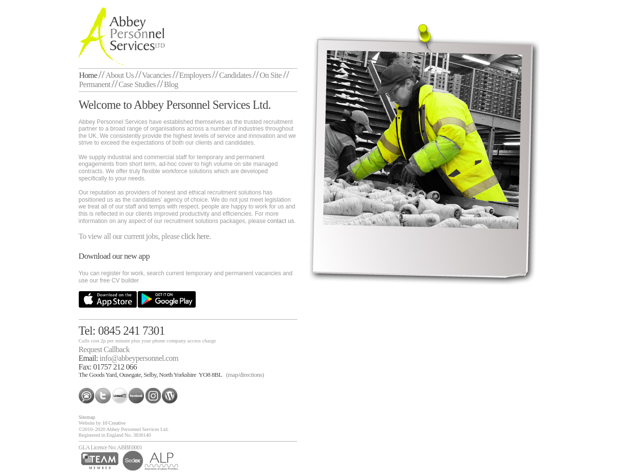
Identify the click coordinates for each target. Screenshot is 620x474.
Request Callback (104, 349)
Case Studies (137, 84)
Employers (195, 75)
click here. (196, 236)
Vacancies (156, 75)
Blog (171, 84)
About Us (119, 75)
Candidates (235, 75)
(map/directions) (245, 374)
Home (88, 75)
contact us (280, 221)
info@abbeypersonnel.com (139, 358)
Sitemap (87, 417)
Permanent (95, 84)
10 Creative (113, 423)
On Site (270, 75)
